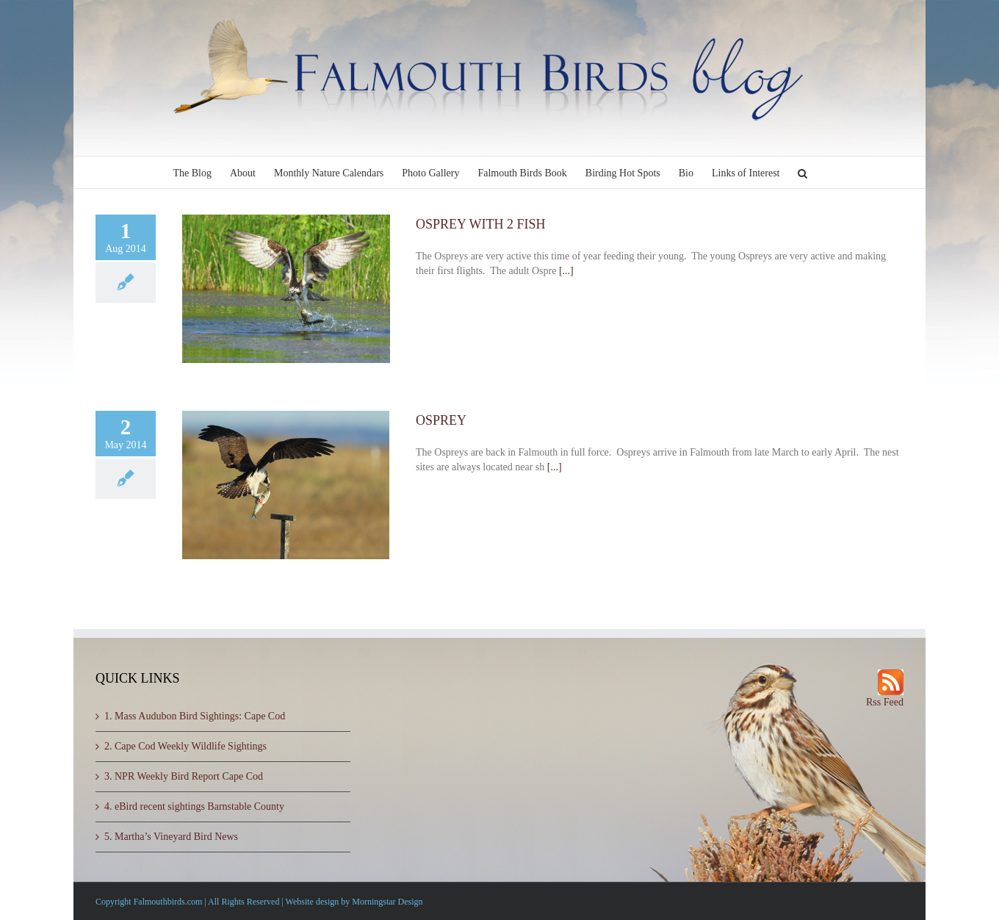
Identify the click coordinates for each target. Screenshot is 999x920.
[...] (566, 270)
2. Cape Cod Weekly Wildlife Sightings (185, 746)
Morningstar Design (387, 901)
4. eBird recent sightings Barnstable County (194, 806)
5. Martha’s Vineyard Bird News (171, 836)
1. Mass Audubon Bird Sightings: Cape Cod (194, 716)
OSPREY (441, 420)
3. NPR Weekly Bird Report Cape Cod (183, 776)
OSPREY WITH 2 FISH (481, 224)
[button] (802, 172)
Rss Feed (885, 702)
